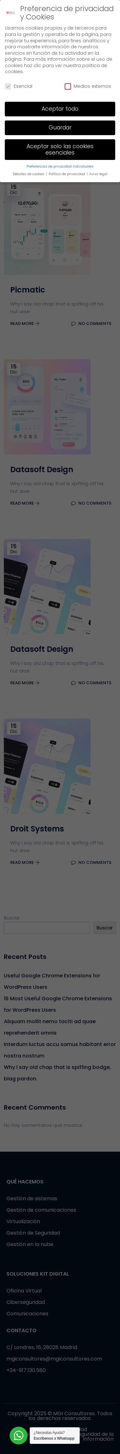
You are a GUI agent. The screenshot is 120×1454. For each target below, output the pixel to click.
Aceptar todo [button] (60, 109)
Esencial (18, 86)
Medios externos (88, 86)
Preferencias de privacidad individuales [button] (60, 166)
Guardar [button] (60, 127)
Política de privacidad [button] (67, 174)
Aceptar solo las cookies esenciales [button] (60, 149)
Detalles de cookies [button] (29, 174)
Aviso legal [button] (98, 174)
